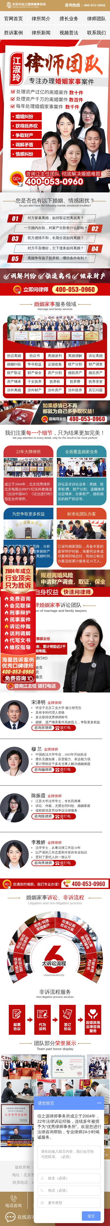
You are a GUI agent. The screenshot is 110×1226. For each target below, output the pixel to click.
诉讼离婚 (96, 356)
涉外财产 (35, 390)
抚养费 (75, 382)
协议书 (34, 356)
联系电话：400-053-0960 (33, 1183)
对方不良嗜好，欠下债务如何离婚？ (56, 248)
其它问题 (96, 390)
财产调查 (96, 364)
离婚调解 (75, 356)
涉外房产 (55, 390)
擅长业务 (69, 18)
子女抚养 (35, 382)
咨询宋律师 (43, 728)
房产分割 (55, 373)
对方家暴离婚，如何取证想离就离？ (56, 218)
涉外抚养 (75, 390)
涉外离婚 (14, 390)
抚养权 (55, 382)
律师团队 (96, 18)
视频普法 (69, 32)
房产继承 (14, 382)
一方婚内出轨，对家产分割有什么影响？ (55, 228)
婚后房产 (96, 373)
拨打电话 (65, 728)
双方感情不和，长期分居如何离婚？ (56, 238)
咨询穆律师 (43, 770)
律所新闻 (41, 32)
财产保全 (35, 373)
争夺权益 (35, 364)
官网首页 (13, 18)
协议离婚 (14, 356)
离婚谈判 (55, 356)
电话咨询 (13, 1205)
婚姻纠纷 (14, 364)
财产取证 (14, 373)
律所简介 (41, 18)
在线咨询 (20, 1217)
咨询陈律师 (43, 816)
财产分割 (75, 364)
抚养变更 (96, 382)
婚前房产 (75, 373)
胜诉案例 (13, 32)
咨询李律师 (43, 863)
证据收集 (55, 364)
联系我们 (96, 32)
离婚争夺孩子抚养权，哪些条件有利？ (57, 258)
